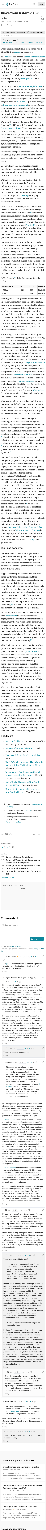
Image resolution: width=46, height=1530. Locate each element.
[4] (15, 277)
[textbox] (22, 929)
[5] (9, 377)
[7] (1, 446)
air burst (21, 102)
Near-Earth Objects (14, 741)
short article (11, 616)
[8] (10, 452)
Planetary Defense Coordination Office (22, 755)
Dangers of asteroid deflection (19, 748)
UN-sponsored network (34, 362)
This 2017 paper (8, 1124)
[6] (2, 436)
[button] (3, 847)
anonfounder (7, 1509)
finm (5, 18)
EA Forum (13, 4)
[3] (31, 212)
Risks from (20, 13)
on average (24, 195)
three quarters (27, 78)
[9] (27, 503)
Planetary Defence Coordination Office (25, 527)
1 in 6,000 (30, 225)
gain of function (32, 652)
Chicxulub (27, 810)
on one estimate (26, 381)
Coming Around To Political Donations (20, 1524)
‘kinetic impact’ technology (27, 530)
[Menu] (3, 4)
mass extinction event (35, 57)
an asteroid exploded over (31, 86)
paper (9, 961)
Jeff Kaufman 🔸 (9, 1527)
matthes (6, 1487)
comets (17, 52)
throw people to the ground (15, 105)
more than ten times (23, 375)
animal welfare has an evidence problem (21, 1485)
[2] (10, 125)
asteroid (8, 57)
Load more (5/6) (7, 877)
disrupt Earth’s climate (11, 128)
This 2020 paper (9, 1172)
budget (32, 540)
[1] (30, 107)
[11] (31, 640)
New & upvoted (15, 946)
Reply (4, 969)
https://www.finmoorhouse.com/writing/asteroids (22, 42)
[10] (12, 604)
